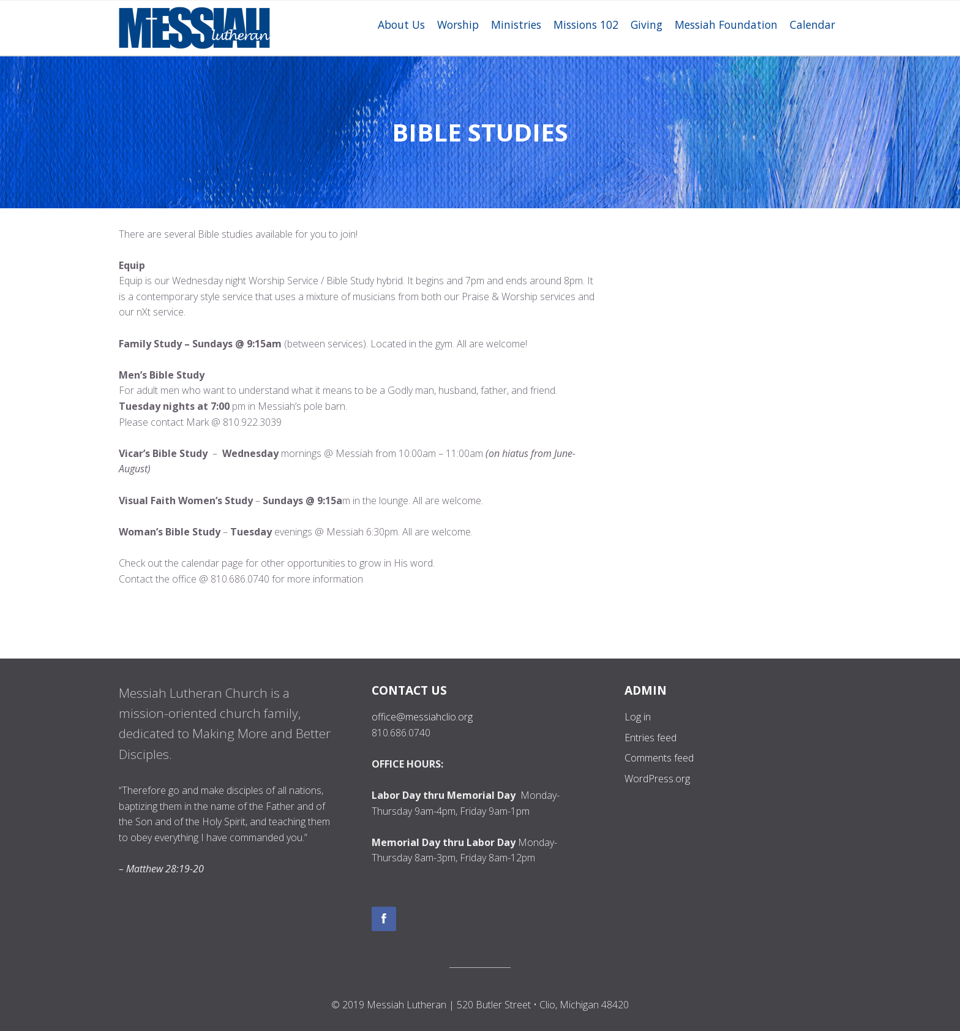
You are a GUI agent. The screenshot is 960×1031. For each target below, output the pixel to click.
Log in (637, 716)
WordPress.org (657, 778)
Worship (458, 24)
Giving (646, 24)
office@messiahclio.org (422, 716)
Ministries (516, 24)
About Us (401, 24)
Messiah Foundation (726, 24)
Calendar (812, 24)
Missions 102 (585, 24)
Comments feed (659, 758)
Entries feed (650, 737)
